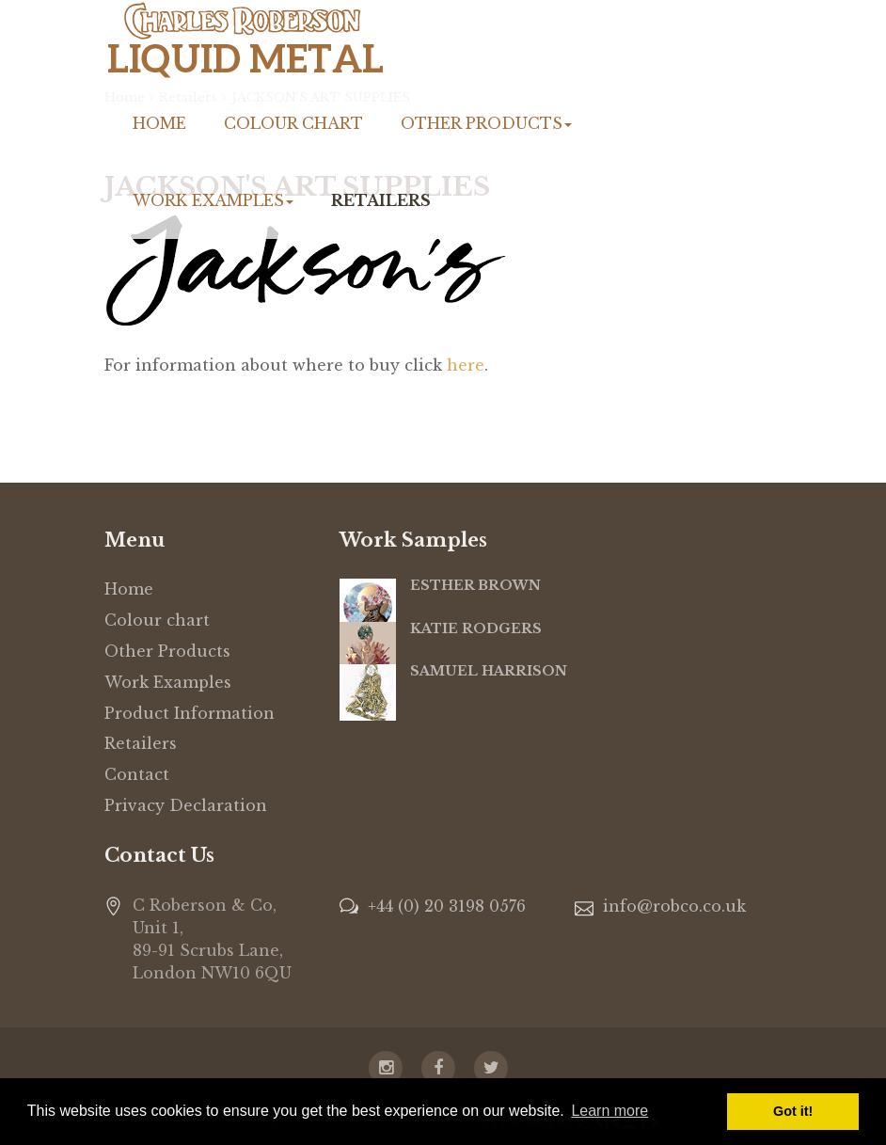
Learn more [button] (609, 1111)
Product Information (189, 713)
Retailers (381, 200)
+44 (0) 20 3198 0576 (447, 906)
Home (159, 123)
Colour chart (293, 123)
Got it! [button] (793, 1111)
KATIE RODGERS (476, 628)
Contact (136, 774)
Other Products (486, 123)
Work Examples (213, 200)
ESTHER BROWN (475, 585)
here (465, 365)
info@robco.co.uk (674, 906)
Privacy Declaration (185, 805)
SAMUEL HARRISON (488, 670)
